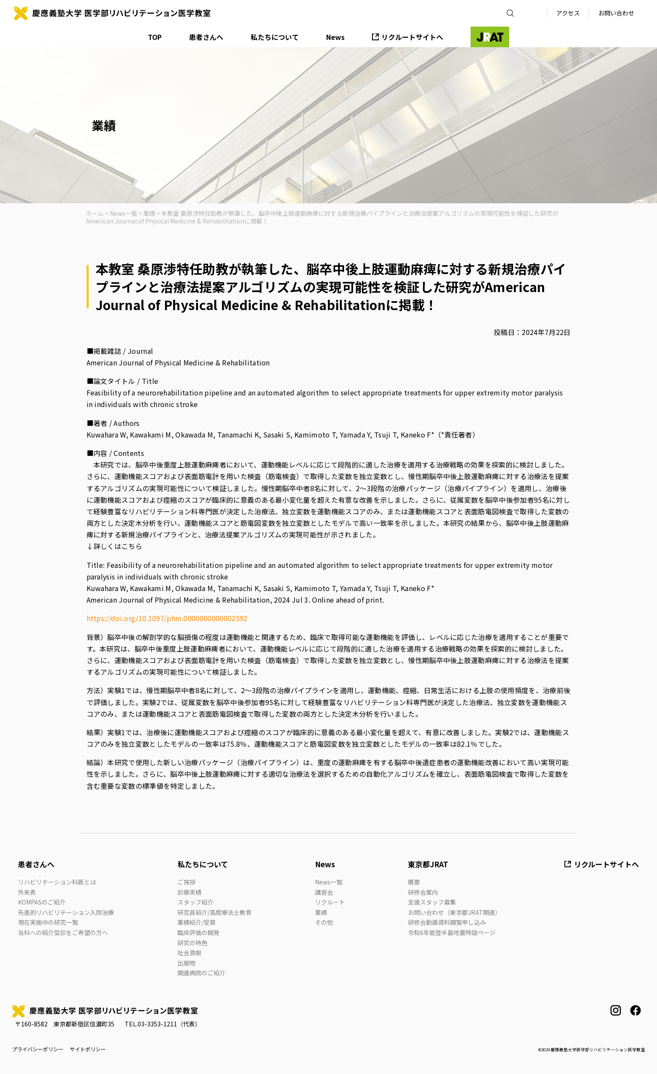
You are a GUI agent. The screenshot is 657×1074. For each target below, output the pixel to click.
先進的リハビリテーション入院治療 (66, 912)
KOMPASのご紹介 (42, 902)
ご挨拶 (186, 882)
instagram (615, 1010)
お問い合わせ (616, 13)
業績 (321, 912)
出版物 (186, 963)
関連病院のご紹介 (201, 972)
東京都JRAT (428, 864)
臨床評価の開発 (198, 932)
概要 (414, 882)
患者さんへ (206, 37)
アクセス (568, 13)
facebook (635, 1010)
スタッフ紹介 (195, 902)
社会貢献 (189, 952)
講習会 (324, 892)
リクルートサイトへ (412, 37)
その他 (324, 922)
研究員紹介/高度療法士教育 (214, 912)
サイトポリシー (88, 1049)
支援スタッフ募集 (432, 902)
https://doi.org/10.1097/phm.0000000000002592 (167, 618)
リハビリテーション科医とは (57, 882)
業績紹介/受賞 (196, 922)
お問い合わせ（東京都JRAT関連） (454, 912)
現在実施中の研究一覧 (48, 922)
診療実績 (189, 892)
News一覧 (328, 882)
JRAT (490, 37)
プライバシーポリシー (37, 1049)
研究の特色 (192, 942)
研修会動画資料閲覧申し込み (447, 922)
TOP (155, 37)
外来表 (27, 892)
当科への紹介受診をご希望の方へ (63, 932)
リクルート (330, 902)
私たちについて (275, 37)
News (335, 37)
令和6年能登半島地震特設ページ (451, 932)
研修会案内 (423, 892)
